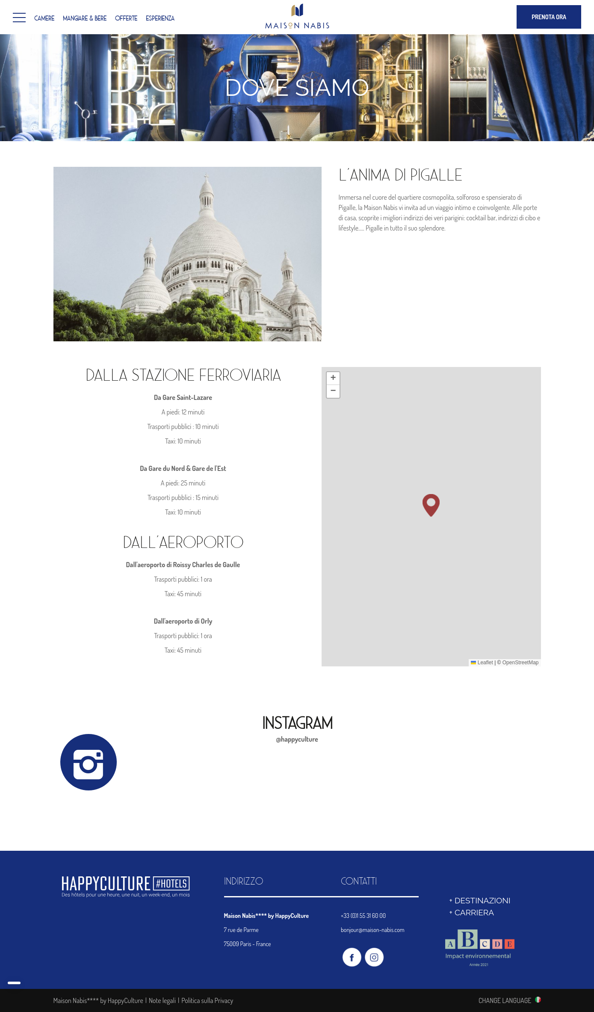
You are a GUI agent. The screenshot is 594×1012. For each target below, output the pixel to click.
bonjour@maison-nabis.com (373, 929)
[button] (431, 576)
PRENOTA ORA (549, 17)
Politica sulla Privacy (207, 1000)
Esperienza (160, 19)
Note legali (162, 1000)
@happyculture (297, 739)
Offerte (126, 19)
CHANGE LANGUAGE (505, 1000)
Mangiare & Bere (84, 19)
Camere (44, 19)
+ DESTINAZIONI (479, 900)
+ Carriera (471, 912)
